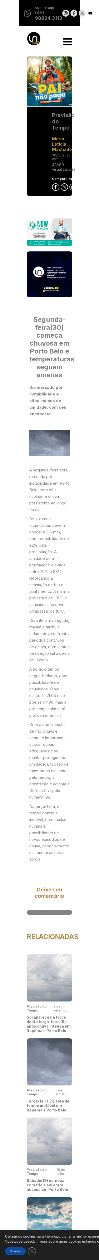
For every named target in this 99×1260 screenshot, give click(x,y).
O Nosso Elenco (25, 1195)
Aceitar (15, 1251)
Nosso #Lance (24, 1185)
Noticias (19, 1176)
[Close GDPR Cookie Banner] (32, 1251)
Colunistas (21, 1215)
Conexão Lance (25, 1225)
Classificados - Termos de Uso (75, 1202)
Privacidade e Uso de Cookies (72, 1187)
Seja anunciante (74, 1176)
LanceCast (21, 1205)
